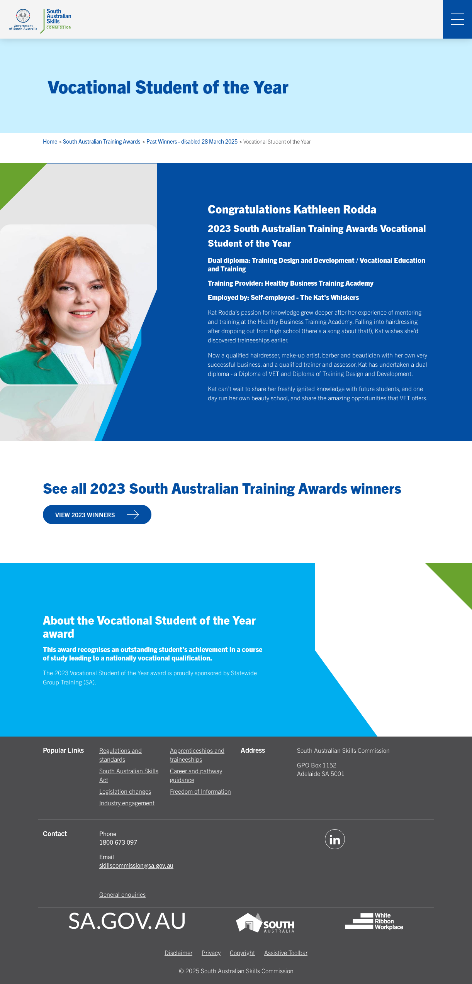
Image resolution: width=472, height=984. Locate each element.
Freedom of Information (200, 791)
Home (50, 141)
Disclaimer (178, 952)
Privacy (211, 952)
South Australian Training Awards (102, 141)
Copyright (242, 952)
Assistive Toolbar (285, 952)
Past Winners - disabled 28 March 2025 (192, 141)
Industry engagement (127, 802)
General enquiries (122, 894)
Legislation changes (125, 791)
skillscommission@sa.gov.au (136, 865)
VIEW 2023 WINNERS (97, 514)
